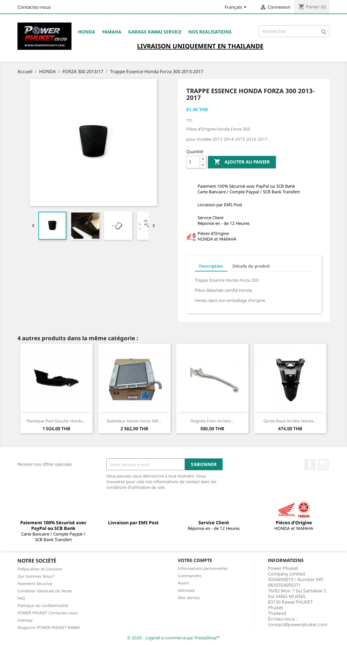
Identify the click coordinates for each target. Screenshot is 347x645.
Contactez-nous (34, 7)
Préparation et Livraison (39, 569)
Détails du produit (251, 266)
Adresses (186, 590)
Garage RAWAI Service (155, 32)
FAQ (21, 598)
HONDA (86, 32)
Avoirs (183, 583)
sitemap (25, 620)
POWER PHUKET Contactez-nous (47, 612)
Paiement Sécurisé (34, 583)
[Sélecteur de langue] (237, 7)
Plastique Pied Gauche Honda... (56, 421)
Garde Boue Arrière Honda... (290, 421)
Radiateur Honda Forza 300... (134, 421)
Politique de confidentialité (42, 605)
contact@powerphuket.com (297, 624)
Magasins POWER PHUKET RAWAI (48, 627)
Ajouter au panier (242, 162)
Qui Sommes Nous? (35, 576)
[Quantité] (193, 162)
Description (211, 266)
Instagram (323, 464)
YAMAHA (111, 32)
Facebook (309, 464)
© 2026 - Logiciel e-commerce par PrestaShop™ (173, 637)
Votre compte (195, 560)
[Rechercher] (294, 31)
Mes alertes (189, 597)
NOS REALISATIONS (210, 32)
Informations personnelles (203, 568)
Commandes (190, 575)
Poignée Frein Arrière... (212, 421)
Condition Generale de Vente (44, 591)
